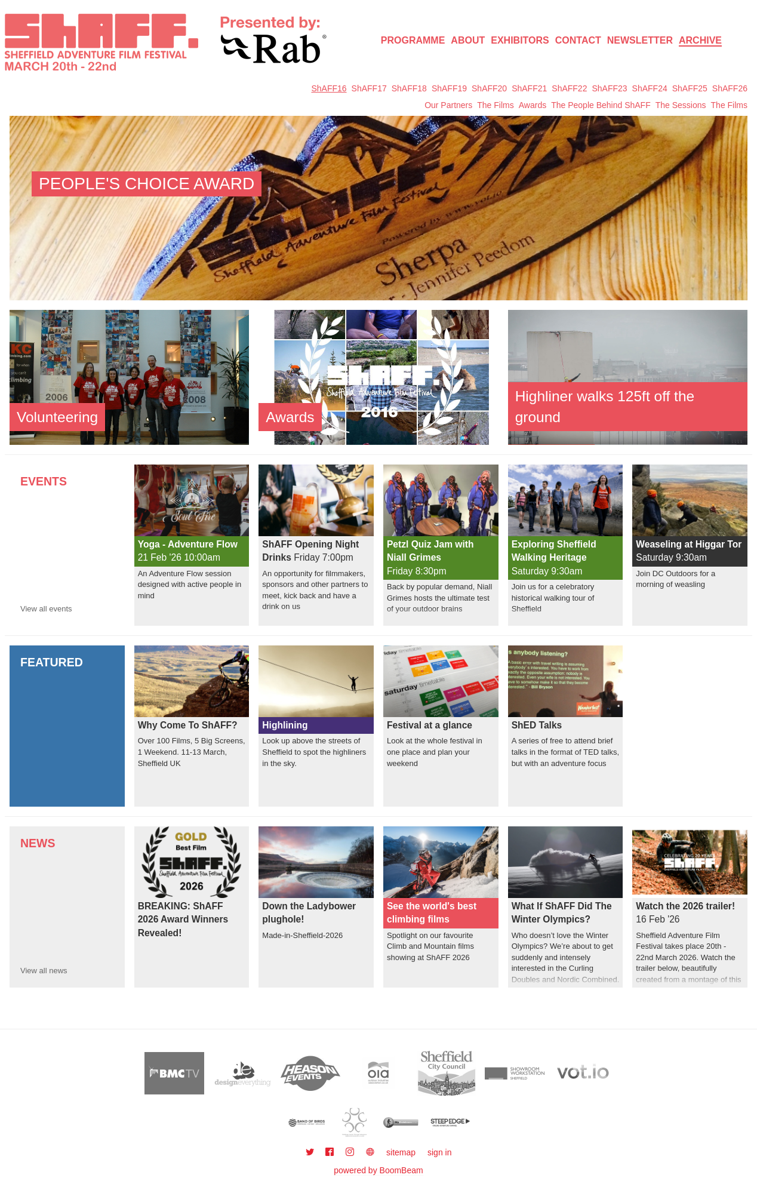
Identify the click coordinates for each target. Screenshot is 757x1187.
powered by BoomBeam (378, 1170)
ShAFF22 (569, 88)
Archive (700, 40)
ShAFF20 (489, 88)
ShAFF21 (529, 88)
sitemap (401, 1152)
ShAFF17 (369, 88)
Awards (532, 105)
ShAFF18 (409, 88)
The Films (495, 105)
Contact (578, 40)
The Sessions (681, 105)
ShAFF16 (328, 88)
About (468, 40)
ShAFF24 (649, 88)
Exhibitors (520, 40)
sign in (439, 1152)
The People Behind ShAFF (601, 105)
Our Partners (448, 105)
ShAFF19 (449, 88)
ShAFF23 (609, 88)
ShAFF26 (729, 88)
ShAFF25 (689, 88)
